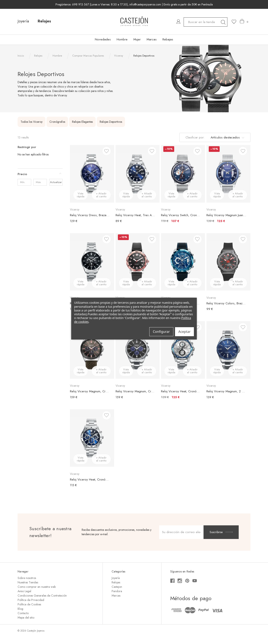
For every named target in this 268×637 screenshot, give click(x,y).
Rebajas (167, 39)
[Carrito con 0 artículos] (244, 21)
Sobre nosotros (27, 578)
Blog (20, 609)
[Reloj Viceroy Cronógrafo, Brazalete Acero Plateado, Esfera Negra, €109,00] (92, 262)
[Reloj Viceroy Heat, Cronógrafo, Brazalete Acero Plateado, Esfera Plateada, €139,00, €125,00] (183, 350)
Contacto (23, 613)
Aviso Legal (24, 591)
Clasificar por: (195, 137)
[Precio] (40, 174)
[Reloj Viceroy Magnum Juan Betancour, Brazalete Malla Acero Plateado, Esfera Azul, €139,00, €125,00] (228, 174)
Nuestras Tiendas (28, 582)
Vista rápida (80, 194)
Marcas (152, 39)
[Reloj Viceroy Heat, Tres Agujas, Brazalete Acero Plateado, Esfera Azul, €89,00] (137, 174)
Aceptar (184, 331)
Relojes (44, 21)
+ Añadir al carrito (101, 194)
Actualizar (56, 182)
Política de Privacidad (31, 600)
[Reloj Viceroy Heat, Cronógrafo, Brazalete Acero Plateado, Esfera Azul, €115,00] (92, 438)
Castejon (117, 587)
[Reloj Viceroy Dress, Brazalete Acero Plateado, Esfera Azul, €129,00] (92, 174)
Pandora (117, 591)
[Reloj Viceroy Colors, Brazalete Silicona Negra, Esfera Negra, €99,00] (228, 262)
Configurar (161, 331)
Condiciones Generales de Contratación (42, 595)
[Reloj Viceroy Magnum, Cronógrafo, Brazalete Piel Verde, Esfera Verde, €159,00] (92, 350)
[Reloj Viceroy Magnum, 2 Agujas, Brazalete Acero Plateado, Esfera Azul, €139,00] (228, 350)
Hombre (122, 39)
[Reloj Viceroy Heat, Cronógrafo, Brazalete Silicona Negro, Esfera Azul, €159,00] (183, 262)
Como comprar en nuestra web (37, 587)
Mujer (137, 39)
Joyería (23, 21)
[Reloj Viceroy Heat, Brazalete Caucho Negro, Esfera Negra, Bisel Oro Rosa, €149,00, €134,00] (137, 262)
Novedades (103, 39)
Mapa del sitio (26, 617)
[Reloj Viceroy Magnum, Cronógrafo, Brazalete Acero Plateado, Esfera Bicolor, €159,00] (137, 350)
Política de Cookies (29, 604)
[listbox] (227, 137)
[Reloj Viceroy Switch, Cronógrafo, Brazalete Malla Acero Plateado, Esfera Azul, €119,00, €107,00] (183, 174)
